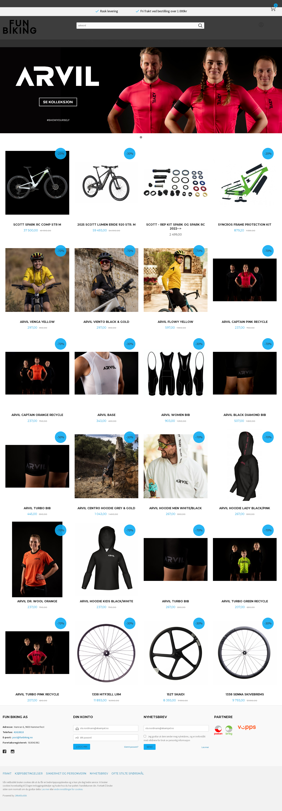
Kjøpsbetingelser (29, 773)
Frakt (7, 773)
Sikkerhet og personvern (66, 773)
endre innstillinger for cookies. (68, 789)
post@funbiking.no (22, 737)
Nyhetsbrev (99, 773)
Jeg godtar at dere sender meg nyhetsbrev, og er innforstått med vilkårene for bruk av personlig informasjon (174, 738)
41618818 (19, 732)
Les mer (205, 747)
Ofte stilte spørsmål (128, 773)
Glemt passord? (131, 746)
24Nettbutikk (21, 795)
